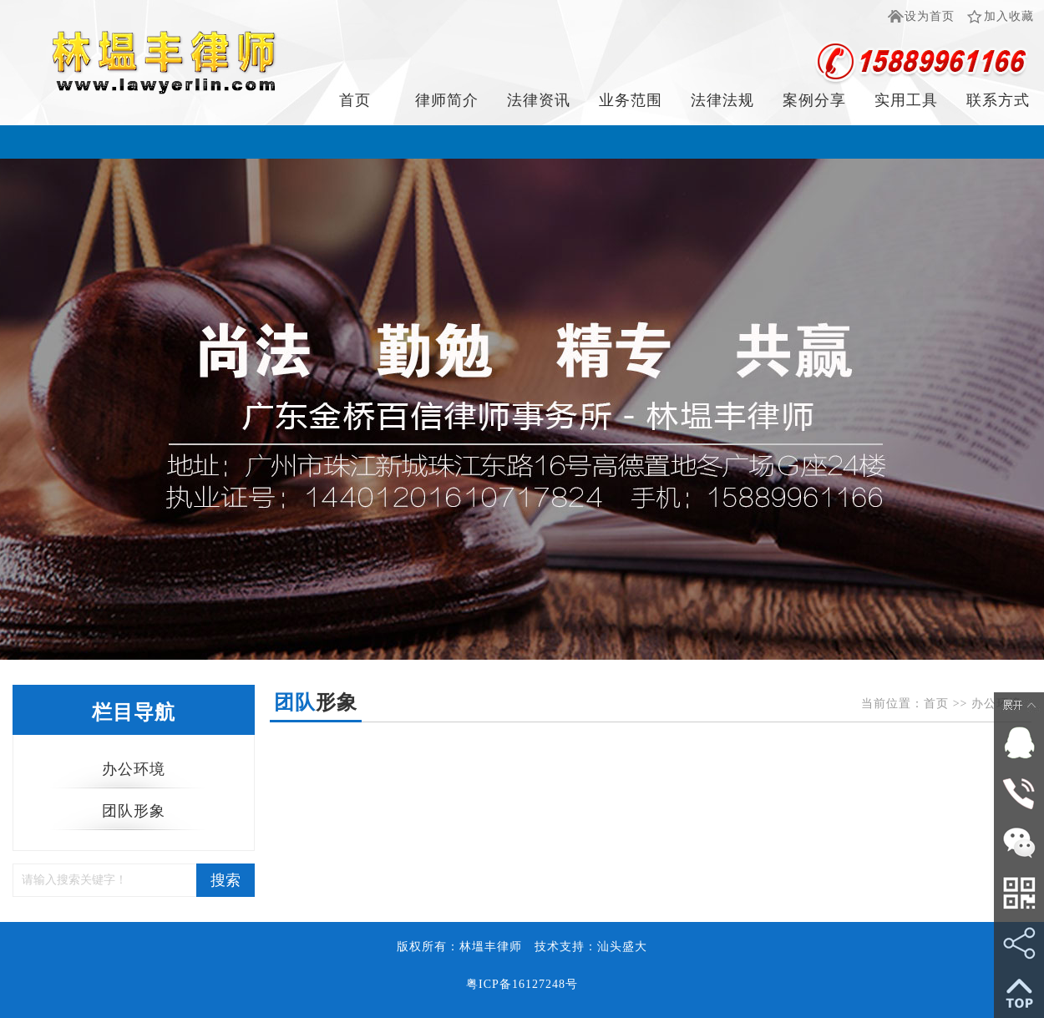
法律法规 (722, 100)
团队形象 (133, 811)
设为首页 (930, 16)
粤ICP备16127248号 (522, 984)
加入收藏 (1009, 16)
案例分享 (814, 100)
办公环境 (133, 769)
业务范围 (630, 100)
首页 (355, 100)
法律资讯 (538, 100)
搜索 (225, 880)
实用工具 (906, 100)
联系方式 (998, 100)
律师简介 (447, 100)
